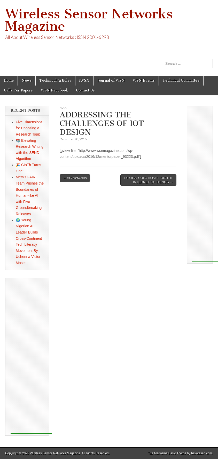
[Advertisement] (31, 356)
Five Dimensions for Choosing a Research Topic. (29, 128)
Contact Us (85, 90)
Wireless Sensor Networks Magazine (89, 20)
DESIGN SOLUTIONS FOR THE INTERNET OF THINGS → (148, 180)
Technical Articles (55, 80)
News (27, 80)
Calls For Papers (18, 90)
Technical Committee (181, 80)
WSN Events (144, 80)
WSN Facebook (54, 90)
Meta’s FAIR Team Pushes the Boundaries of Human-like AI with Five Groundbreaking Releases (30, 195)
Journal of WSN (111, 80)
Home (9, 80)
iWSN (84, 80)
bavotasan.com (201, 453)
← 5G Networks (75, 178)
